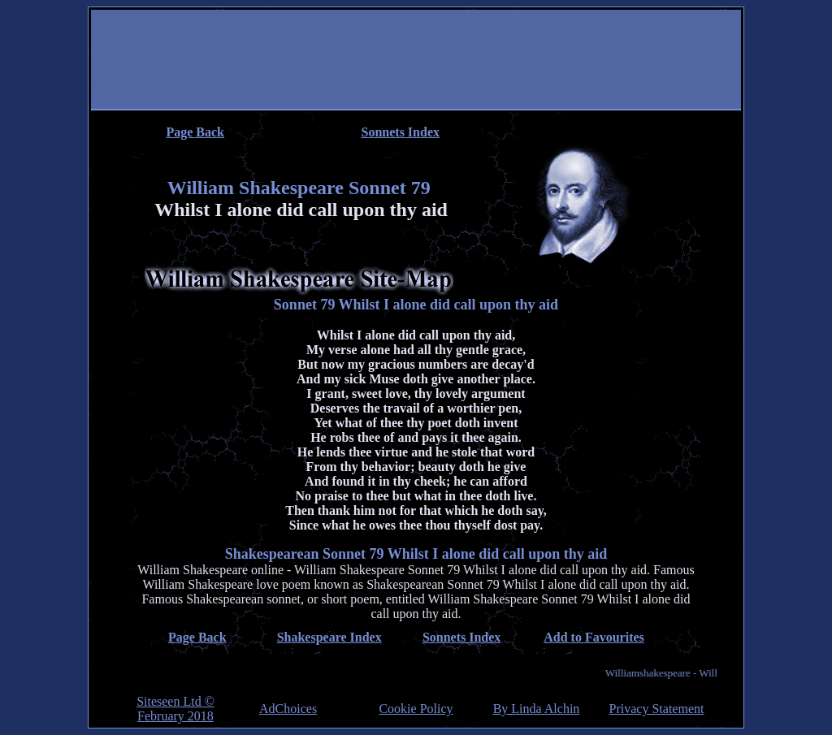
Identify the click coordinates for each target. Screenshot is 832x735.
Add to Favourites (594, 637)
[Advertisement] (416, 60)
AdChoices (288, 709)
